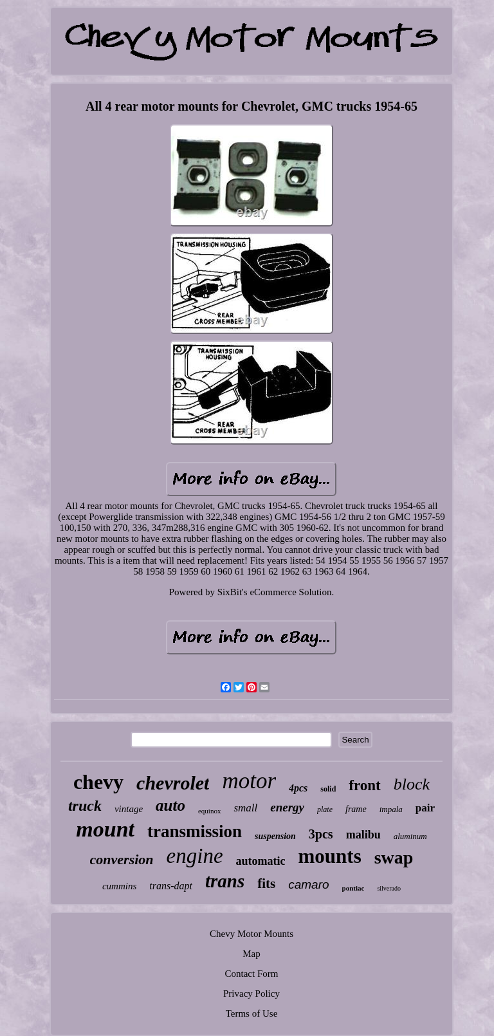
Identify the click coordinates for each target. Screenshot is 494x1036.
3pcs (321, 834)
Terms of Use (252, 1013)
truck (85, 805)
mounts (329, 856)
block (412, 784)
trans (224, 881)
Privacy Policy (251, 993)
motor (249, 780)
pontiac (353, 888)
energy (287, 807)
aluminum (410, 836)
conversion (122, 859)
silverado (389, 888)
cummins (119, 886)
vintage (128, 809)
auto (170, 805)
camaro (308, 884)
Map (251, 953)
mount (105, 829)
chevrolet (172, 782)
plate (325, 809)
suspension (275, 836)
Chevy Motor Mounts (251, 934)
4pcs (298, 787)
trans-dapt (170, 885)
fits (266, 883)
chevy (98, 781)
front (364, 785)
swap (394, 857)
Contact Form (252, 973)
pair (425, 808)
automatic (261, 861)
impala (391, 809)
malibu (363, 834)
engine (195, 855)
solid (328, 788)
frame (356, 809)
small (245, 808)
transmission (194, 831)
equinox (209, 811)
